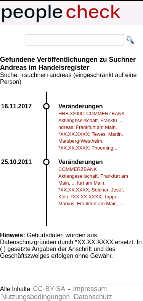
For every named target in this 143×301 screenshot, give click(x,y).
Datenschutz (93, 297)
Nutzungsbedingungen (35, 297)
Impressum (90, 289)
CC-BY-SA (49, 289)
